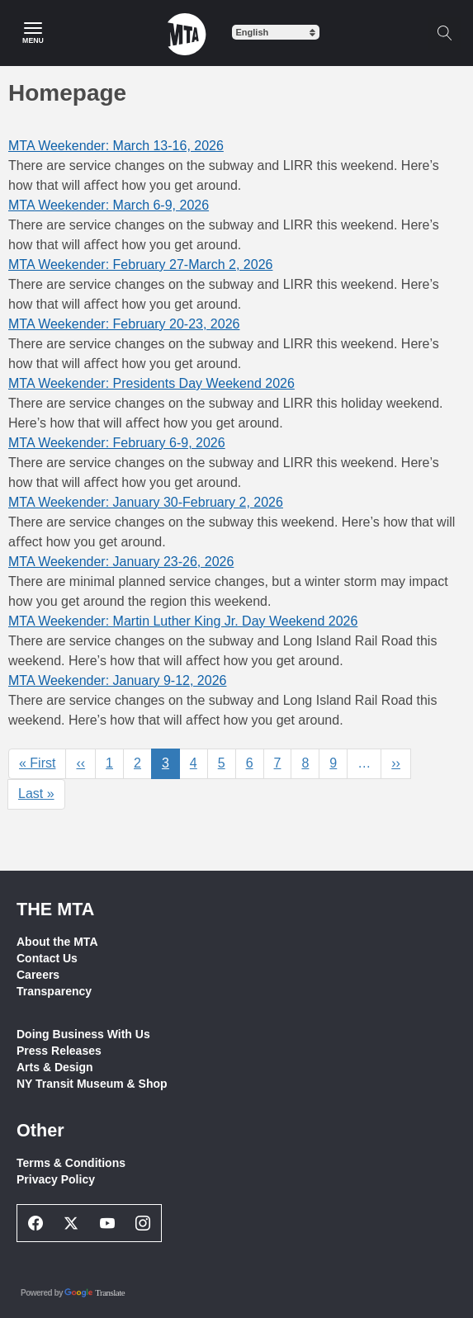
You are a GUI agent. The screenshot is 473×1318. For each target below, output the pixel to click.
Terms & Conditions (71, 1162)
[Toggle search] (444, 33)
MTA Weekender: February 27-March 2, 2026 (140, 264)
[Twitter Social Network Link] (72, 1223)
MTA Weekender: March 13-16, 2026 (116, 146)
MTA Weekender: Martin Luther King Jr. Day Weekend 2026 (182, 621)
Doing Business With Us (83, 1034)
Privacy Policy (56, 1179)
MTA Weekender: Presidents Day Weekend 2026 (151, 383)
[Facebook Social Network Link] (35, 1223)
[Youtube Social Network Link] (107, 1223)
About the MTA (57, 941)
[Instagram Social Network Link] (143, 1223)
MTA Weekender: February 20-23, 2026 (123, 324)
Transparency (54, 991)
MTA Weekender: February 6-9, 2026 (116, 443)
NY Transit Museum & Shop (92, 1083)
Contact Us (47, 958)
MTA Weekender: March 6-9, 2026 (108, 205)
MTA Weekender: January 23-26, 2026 (121, 562)
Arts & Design (55, 1067)
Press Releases (59, 1050)
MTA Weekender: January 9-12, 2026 (117, 680)
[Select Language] (275, 32)
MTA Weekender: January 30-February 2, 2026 (145, 502)
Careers (38, 974)
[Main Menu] (33, 33)
